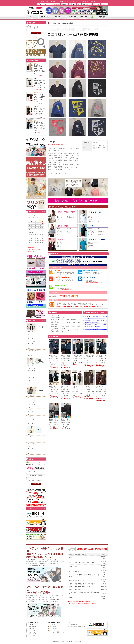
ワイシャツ (91, 230)
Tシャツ (30, 436)
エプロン (30, 343)
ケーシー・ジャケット (94, 216)
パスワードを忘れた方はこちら (34, 480)
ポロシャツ (31, 434)
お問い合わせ (32, 633)
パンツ (30, 346)
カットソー (31, 338)
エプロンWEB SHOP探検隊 (77, 626)
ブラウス (30, 416)
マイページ (52, 624)
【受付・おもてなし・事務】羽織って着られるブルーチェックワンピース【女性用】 (89, 358)
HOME (31, 624)
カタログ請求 (32, 632)
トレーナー (31, 439)
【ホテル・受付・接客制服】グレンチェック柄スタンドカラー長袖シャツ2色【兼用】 (53, 422)
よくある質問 (32, 635)
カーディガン (31, 341)
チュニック (31, 331)
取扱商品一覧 (32, 626)
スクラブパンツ (32, 368)
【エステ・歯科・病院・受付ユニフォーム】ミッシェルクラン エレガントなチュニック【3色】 (39, 111)
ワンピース (31, 334)
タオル (30, 355)
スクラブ (30, 365)
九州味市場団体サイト (75, 624)
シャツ (30, 441)
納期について (53, 630)
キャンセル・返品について (56, 632)
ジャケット (31, 336)
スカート (30, 409)
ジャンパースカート (33, 404)
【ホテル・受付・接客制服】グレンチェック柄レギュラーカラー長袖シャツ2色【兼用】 (65, 422)
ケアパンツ (31, 446)
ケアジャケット (32, 443)
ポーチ (30, 453)
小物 (100, 232)
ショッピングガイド (34, 630)
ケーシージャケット (33, 373)
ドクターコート (32, 370)
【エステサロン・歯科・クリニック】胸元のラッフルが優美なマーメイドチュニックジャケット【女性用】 (101, 391)
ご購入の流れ (53, 626)
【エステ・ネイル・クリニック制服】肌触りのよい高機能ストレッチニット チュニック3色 (39, 98)
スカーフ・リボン (33, 350)
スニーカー (31, 384)
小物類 (30, 348)
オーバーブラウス (33, 395)
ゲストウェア (31, 353)
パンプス (30, 421)
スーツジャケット (33, 400)
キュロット (31, 414)
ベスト (30, 397)
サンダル (30, 382)
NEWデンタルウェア (94, 221)
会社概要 (31, 628)
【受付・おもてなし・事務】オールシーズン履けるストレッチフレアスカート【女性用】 (101, 358)
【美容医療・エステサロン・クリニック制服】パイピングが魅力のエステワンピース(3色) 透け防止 (39, 84)
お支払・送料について (55, 628)
